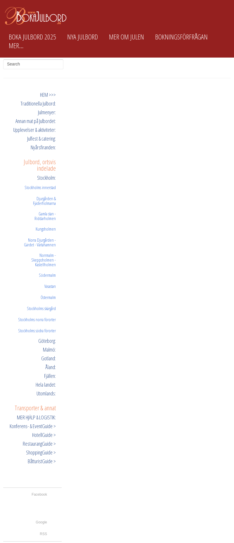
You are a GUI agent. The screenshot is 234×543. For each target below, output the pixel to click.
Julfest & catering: (41, 138)
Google (41, 522)
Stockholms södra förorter (37, 330)
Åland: (50, 367)
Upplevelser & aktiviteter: (34, 130)
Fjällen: (50, 376)
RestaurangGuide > (39, 444)
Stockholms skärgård (41, 308)
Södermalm (47, 275)
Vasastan (50, 286)
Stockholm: (46, 178)
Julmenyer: (47, 112)
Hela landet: (46, 385)
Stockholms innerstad (40, 187)
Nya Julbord (82, 36)
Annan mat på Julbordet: (35, 121)
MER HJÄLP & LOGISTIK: (36, 417)
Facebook (39, 494)
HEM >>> (48, 95)
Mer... (16, 45)
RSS (43, 534)
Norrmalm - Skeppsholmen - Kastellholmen (43, 259)
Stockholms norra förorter (37, 319)
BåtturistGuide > (42, 461)
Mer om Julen (126, 36)
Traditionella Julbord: (38, 103)
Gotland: (48, 358)
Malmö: (49, 349)
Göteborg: (47, 341)
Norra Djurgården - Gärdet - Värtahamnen (40, 242)
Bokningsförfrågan (181, 36)
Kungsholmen (46, 229)
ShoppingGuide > (41, 452)
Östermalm (48, 297)
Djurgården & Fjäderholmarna (44, 201)
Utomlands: (46, 393)
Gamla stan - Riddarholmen (45, 216)
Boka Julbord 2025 (32, 36)
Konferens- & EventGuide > (33, 426)
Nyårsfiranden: (43, 147)
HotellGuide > (44, 435)
